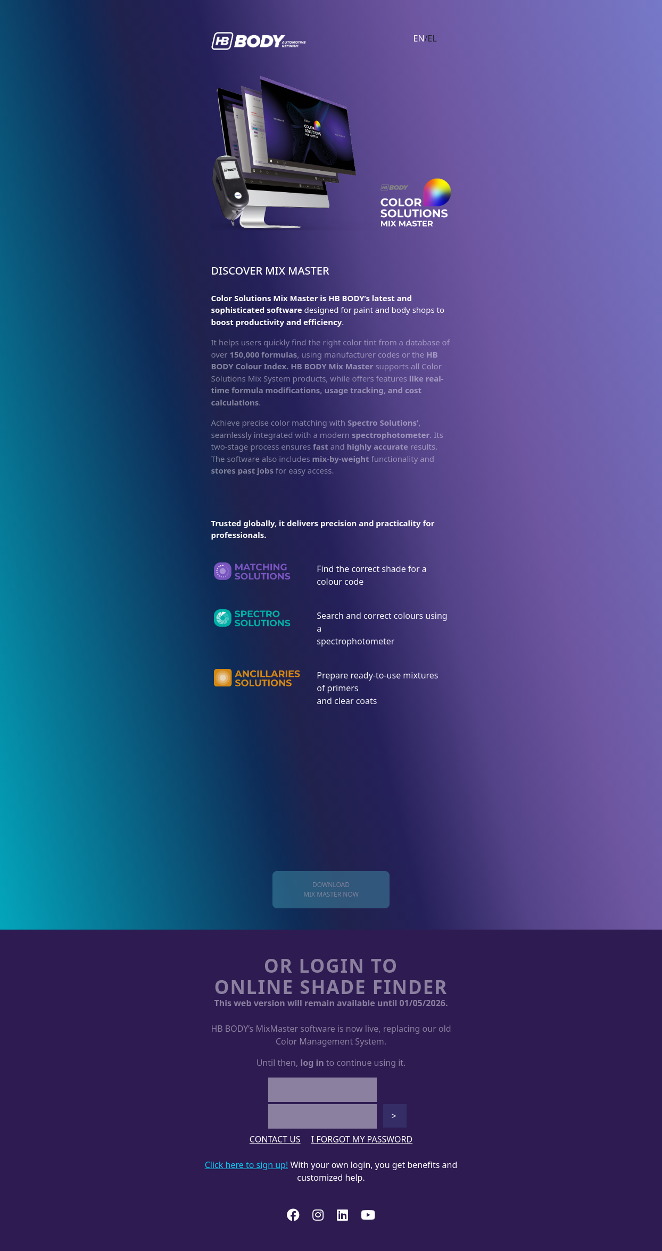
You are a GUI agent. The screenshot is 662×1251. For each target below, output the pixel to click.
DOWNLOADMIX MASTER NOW (331, 889)
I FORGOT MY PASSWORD (361, 1139)
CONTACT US (275, 1139)
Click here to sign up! (246, 1165)
